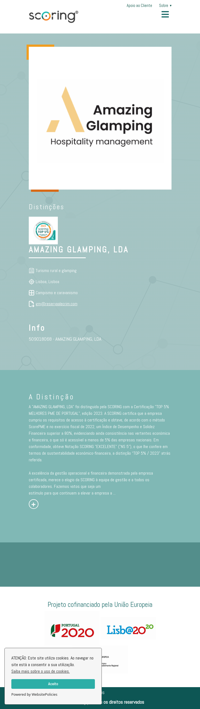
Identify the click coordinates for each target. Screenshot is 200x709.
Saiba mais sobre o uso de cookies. (40, 671)
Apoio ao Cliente (139, 5)
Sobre (165, 5)
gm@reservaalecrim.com (56, 304)
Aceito (53, 683)
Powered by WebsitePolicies (34, 694)
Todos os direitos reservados (117, 702)
